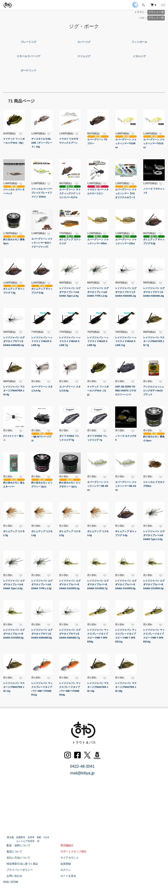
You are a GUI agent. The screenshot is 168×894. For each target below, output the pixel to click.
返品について (11, 851)
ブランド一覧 (156, 12)
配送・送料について (15, 845)
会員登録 (62, 863)
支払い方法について (15, 857)
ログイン (62, 869)
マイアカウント (66, 857)
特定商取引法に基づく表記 (19, 863)
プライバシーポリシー (16, 869)
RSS (6, 882)
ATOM (14, 882)
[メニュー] (163, 5)
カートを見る (65, 875)
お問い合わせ (11, 875)
